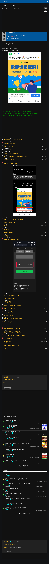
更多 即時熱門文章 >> (24, 513)
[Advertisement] (24, 22)
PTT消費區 (4, 5)
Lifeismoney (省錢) (11, 5)
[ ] (9, 422)
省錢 (11, 377)
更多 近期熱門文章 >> (24, 466)
